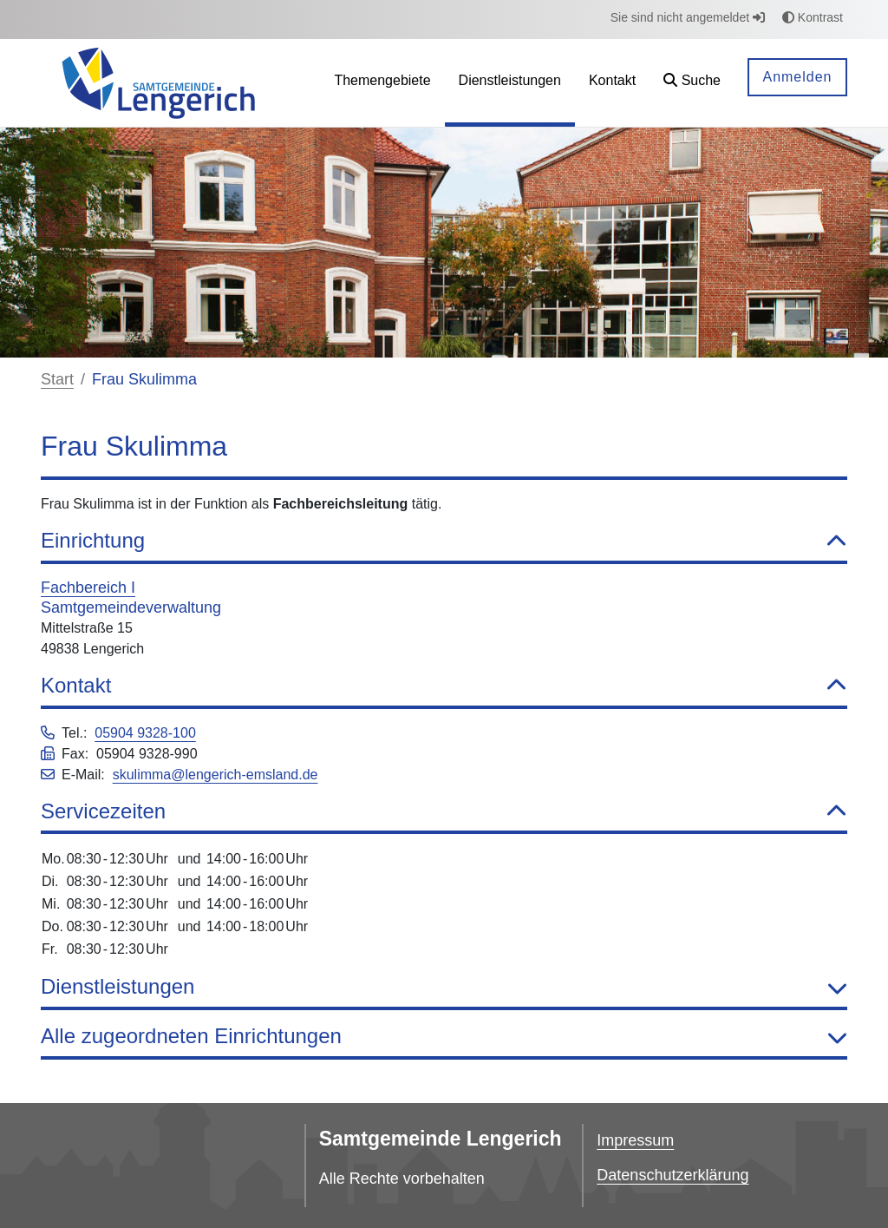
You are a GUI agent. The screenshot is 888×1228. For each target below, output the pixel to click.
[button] (692, 83)
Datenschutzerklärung (672, 1175)
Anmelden (797, 76)
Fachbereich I (88, 587)
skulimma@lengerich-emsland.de (215, 774)
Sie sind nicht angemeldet (687, 17)
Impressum (635, 1140)
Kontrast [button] (812, 17)
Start (57, 379)
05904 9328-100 (145, 733)
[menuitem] (382, 83)
